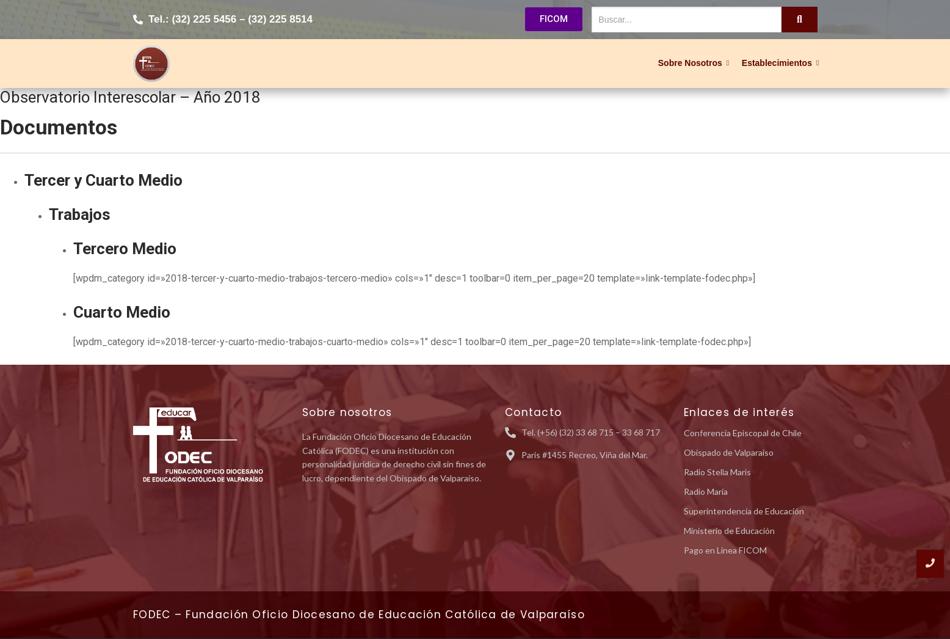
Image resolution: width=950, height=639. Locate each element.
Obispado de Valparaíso (729, 452)
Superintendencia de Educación (744, 511)
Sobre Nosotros (691, 63)
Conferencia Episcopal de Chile (743, 433)
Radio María (706, 491)
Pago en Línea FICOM (725, 550)
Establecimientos (778, 63)
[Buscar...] (686, 19)
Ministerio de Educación (729, 530)
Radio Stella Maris (717, 472)
